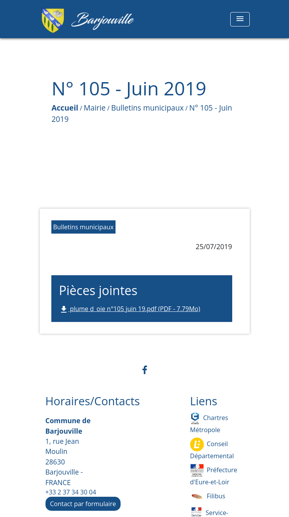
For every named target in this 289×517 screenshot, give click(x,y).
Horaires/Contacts (93, 401)
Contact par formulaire (83, 503)
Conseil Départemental (212, 449)
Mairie (94, 107)
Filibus (208, 496)
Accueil (65, 107)
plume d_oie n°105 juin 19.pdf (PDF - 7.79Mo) (129, 309)
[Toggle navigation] (240, 19)
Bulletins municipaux (147, 107)
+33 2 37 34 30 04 (71, 492)
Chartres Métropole (209, 422)
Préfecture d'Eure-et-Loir (213, 475)
